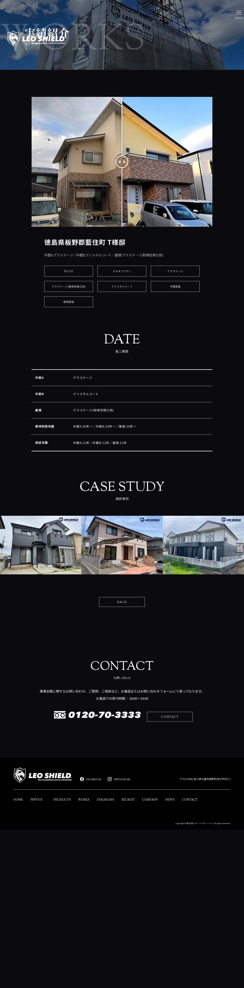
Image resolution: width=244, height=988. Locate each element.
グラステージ (175, 307)
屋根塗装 (69, 338)
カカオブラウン (122, 307)
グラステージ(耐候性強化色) (68, 322)
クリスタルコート (122, 322)
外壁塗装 (175, 322)
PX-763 (69, 307)
